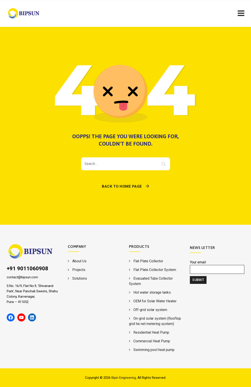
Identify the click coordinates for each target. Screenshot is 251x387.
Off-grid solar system (150, 310)
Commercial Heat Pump (151, 341)
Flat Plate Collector (148, 261)
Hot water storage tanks (152, 292)
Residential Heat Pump (151, 332)
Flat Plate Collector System (154, 270)
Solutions (79, 278)
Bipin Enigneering (123, 378)
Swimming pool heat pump (154, 350)
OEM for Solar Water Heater (155, 301)
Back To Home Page (122, 186)
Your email (217, 267)
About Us (79, 261)
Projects (78, 270)
